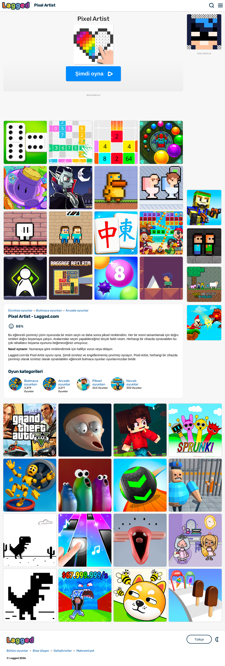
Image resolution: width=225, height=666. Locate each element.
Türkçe (199, 639)
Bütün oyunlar (17, 651)
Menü (220, 5)
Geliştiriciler (63, 651)
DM (217, 639)
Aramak (211, 5)
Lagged (16, 5)
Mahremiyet (85, 651)
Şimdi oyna (89, 74)
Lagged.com (21, 640)
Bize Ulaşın (41, 651)
